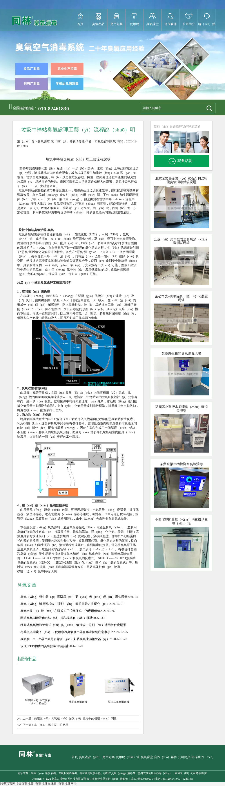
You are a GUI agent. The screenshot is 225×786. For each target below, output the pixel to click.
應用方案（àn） (116, 26)
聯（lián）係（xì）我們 (206, 26)
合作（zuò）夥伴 (165, 757)
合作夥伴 (170, 24)
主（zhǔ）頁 (25, 141)
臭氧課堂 (152, 24)
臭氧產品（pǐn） (90, 757)
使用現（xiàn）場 (134, 26)
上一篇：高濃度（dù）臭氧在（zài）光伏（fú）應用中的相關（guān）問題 (70, 718)
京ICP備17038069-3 (142, 778)
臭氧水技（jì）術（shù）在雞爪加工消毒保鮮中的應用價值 (60, 611)
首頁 (80, 24)
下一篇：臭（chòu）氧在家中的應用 (45, 724)
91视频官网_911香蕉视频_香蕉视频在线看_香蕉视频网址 (38, 783)
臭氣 (54, 571)
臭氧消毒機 (77, 141)
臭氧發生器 (98, 778)
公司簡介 (189, 24)
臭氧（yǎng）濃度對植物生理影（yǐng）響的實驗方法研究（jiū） (64, 604)
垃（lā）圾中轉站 (38, 571)
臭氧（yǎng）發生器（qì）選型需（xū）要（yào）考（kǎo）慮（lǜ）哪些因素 (73, 597)
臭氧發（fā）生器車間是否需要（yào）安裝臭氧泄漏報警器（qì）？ (66, 639)
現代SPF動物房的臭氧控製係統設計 (44, 646)
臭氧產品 (98, 24)
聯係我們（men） (203, 757)
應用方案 (108, 757)
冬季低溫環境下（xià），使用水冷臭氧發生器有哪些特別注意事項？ (66, 632)
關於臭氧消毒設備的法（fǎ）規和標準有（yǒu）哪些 (56, 618)
